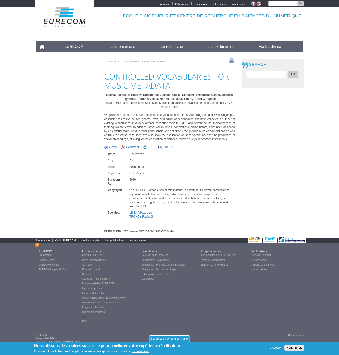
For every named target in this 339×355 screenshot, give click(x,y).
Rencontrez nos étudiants (214, 264)
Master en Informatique (94, 293)
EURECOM (74, 46)
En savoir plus (140, 351)
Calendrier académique (94, 260)
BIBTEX (168, 147)
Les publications (114, 240)
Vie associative (259, 260)
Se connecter (238, 4)
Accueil (44, 46)
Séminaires (200, 4)
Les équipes (147, 279)
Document (132, 147)
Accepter (276, 347)
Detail (113, 147)
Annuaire (165, 4)
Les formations (122, 46)
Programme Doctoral (93, 307)
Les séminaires (137, 240)
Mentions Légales (91, 240)
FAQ (84, 321)
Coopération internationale (96, 279)
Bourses (86, 274)
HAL (151, 147)
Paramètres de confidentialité (169, 338)
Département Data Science (155, 260)
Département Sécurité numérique (158, 269)
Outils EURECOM (65, 240)
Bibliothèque (219, 4)
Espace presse (46, 260)
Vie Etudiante (270, 46)
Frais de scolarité (91, 269)
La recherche (172, 46)
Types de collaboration (213, 260)
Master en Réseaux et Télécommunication (104, 298)
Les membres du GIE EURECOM (218, 255)
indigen (300, 335)
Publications (182, 4)
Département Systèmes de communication (163, 264)
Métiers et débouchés (93, 312)
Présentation (45, 255)
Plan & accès (42, 240)
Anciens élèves (259, 269)
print (231, 60)
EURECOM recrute (49, 264)
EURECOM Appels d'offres (53, 269)
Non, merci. (294, 347)
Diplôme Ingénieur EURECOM (98, 283)
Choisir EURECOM (92, 255)
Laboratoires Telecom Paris (155, 274)
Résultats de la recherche (154, 255)
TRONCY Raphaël (141, 216)
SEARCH (258, 64)
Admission (87, 264)
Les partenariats (220, 46)
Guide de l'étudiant (261, 255)
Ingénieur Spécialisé (92, 288)
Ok (300, 3)
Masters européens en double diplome (102, 302)
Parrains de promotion (262, 264)
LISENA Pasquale (140, 212)
